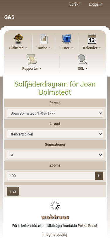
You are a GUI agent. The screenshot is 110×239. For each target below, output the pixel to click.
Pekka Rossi (87, 226)
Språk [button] (74, 4)
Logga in (95, 4)
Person (55, 103)
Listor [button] (66, 48)
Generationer (55, 145)
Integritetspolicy (55, 235)
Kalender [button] (90, 48)
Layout (55, 124)
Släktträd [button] (17, 48)
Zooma (55, 165)
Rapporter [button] (30, 69)
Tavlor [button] (42, 48)
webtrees (55, 217)
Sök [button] (81, 69)
